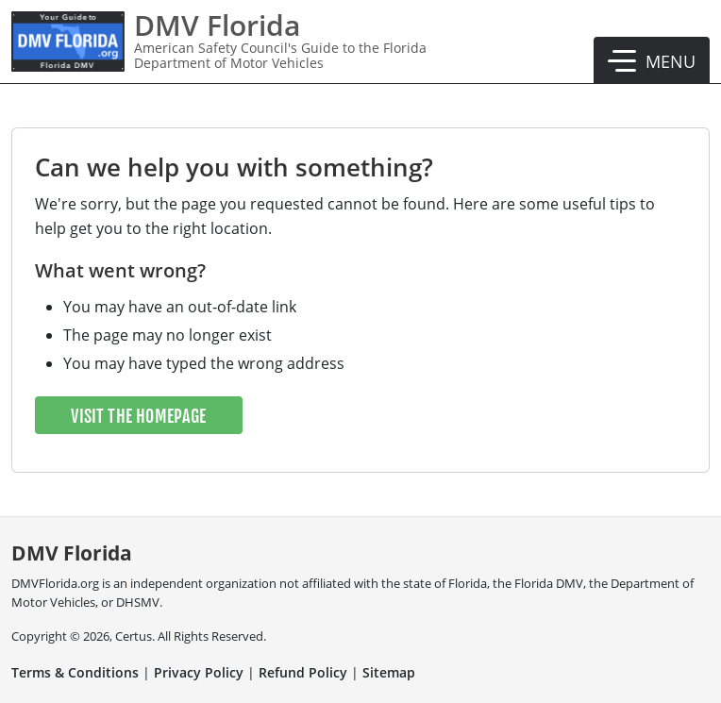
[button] (652, 60)
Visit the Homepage (138, 416)
